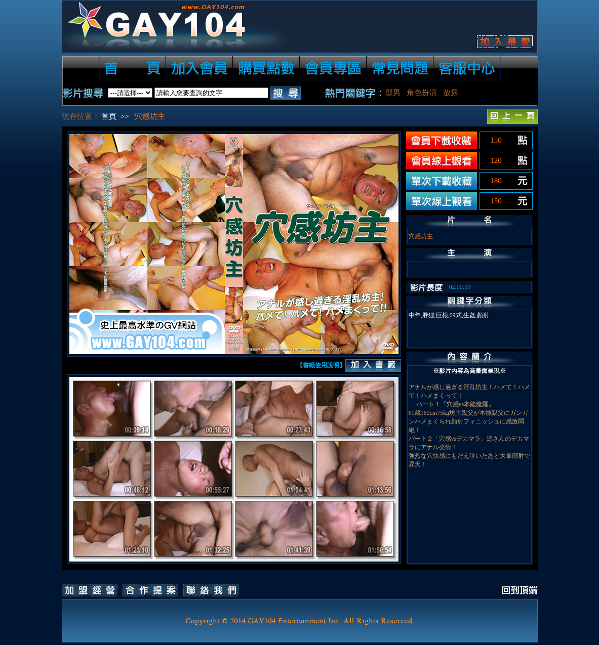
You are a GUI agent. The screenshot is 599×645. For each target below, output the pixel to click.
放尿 (450, 93)
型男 (393, 93)
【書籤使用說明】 (321, 365)
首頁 (108, 116)
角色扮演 (422, 93)
